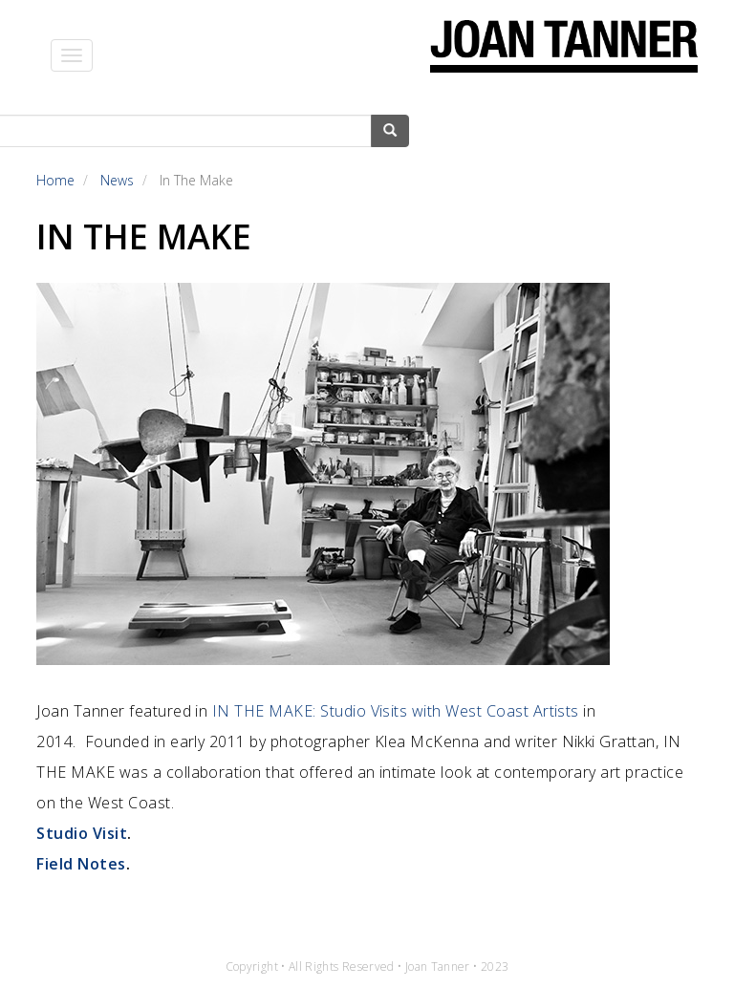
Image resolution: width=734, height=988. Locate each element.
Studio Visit (81, 833)
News (117, 180)
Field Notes (80, 863)
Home (55, 180)
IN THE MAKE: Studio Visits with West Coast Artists (395, 710)
